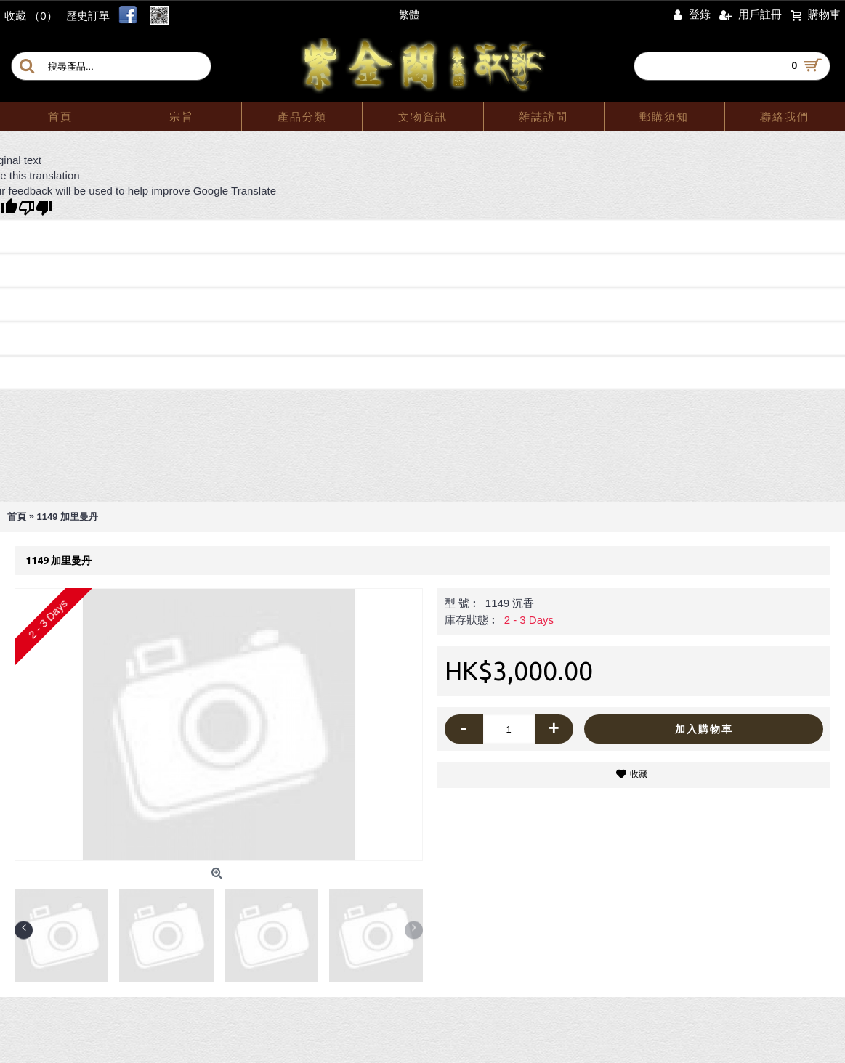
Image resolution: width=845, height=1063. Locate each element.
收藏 (638, 774)
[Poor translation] (35, 208)
